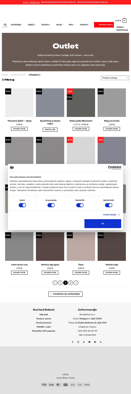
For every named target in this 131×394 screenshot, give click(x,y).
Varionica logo (112, 264)
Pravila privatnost (43, 322)
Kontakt (85, 25)
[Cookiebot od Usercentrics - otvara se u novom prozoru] (110, 168)
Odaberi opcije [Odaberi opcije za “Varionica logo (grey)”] (50, 272)
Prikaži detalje (109, 215)
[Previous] (55, 283)
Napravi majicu (104, 24)
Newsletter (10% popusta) (43, 331)
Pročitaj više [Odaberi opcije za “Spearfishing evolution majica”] (50, 129)
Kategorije (17, 25)
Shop (5, 75)
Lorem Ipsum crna (19, 264)
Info (72, 25)
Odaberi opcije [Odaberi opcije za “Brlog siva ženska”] (112, 129)
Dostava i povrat (43, 318)
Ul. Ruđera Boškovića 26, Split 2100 (91, 322)
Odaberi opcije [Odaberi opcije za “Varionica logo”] (112, 272)
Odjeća (32, 25)
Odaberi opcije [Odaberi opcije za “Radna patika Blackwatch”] (81, 129)
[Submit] (5, 25)
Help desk (43, 314)
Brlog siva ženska (111, 120)
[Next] (76, 283)
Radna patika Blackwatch (81, 120)
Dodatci (46, 25)
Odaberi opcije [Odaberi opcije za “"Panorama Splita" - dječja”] (19, 129)
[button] (120, 20)
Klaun (81, 264)
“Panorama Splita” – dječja (19, 120)
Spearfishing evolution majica (50, 122)
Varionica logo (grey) (50, 264)
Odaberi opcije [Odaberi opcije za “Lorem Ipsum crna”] (19, 272)
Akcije (59, 25)
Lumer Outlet (18, 75)
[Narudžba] (115, 78)
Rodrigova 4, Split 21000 (91, 318)
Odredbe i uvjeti (44, 327)
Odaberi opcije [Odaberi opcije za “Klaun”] (81, 272)
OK (102, 223)
